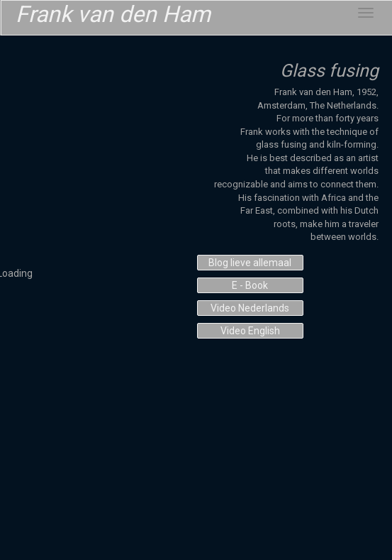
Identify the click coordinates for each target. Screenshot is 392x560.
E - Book (250, 285)
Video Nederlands (250, 308)
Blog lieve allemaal (249, 262)
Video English (250, 330)
